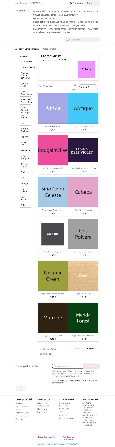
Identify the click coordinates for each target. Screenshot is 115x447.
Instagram (23, 388)
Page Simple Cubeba (83, 210)
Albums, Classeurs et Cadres (64, 11)
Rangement (39, 29)
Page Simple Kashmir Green (52, 294)
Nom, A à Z (87, 87)
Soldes (66, 32)
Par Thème (38, 32)
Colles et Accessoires (44, 15)
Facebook (18, 388)
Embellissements (68, 15)
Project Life (78, 25)
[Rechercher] (82, 39)
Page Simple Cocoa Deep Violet (83, 168)
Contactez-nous (21, 416)
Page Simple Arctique (83, 126)
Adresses (63, 415)
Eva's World (53, 32)
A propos (19, 409)
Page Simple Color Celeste (52, 210)
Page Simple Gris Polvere (83, 252)
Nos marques (42, 412)
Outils (36, 25)
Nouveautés (39, 11)
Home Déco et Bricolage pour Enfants (54, 22)
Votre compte (66, 399)
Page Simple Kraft (83, 294)
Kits (22, 123)
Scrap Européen (57, 29)
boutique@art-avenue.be (89, 423)
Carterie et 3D (90, 11)
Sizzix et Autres (77, 29)
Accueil (23, 56)
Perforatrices (61, 25)
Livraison (19, 403)
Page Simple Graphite (53, 252)
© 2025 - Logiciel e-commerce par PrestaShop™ (57, 444)
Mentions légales (22, 406)
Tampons (93, 29)
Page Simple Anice (52, 126)
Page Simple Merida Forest (83, 335)
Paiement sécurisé (22, 412)
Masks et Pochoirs (88, 22)
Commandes (64, 408)
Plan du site (42, 409)
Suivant (92, 348)
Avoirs (61, 412)
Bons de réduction (66, 418)
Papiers (47, 25)
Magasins (19, 419)
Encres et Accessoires (45, 18)
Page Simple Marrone (53, 335)
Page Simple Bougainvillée (53, 168)
